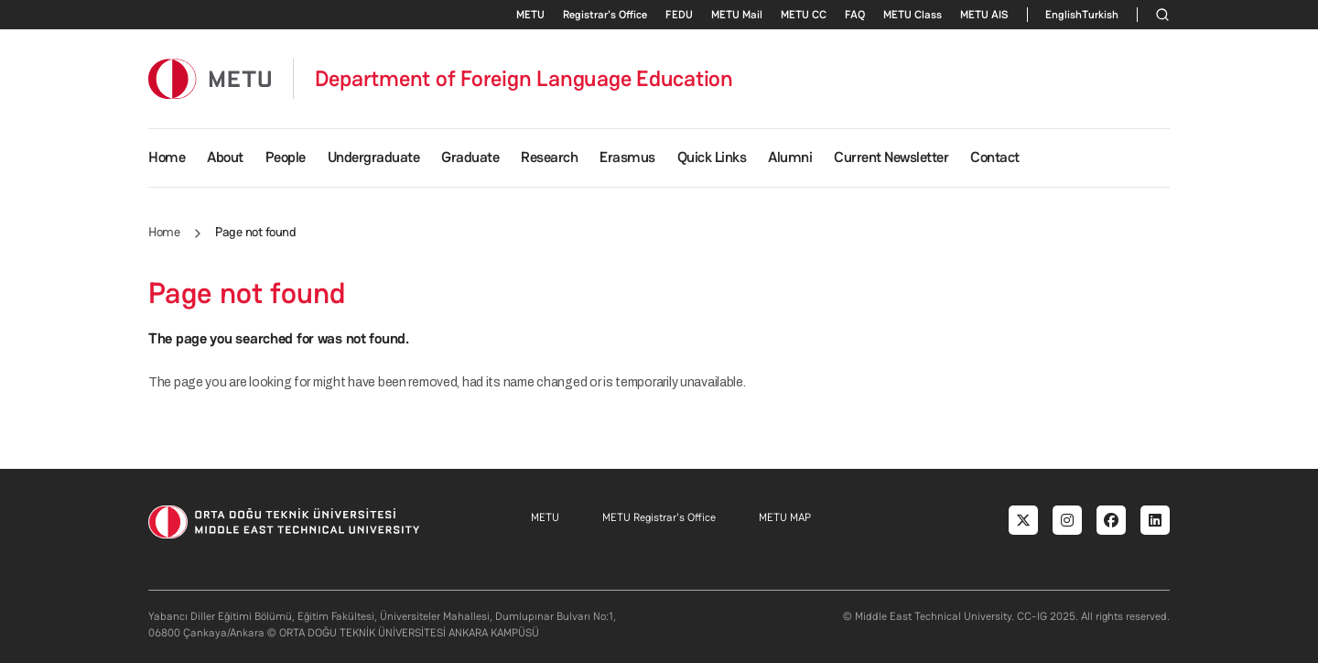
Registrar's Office (605, 14)
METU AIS (984, 14)
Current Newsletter (891, 157)
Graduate (470, 157)
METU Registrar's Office (659, 517)
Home (166, 157)
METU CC (803, 14)
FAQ (855, 14)
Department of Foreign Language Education (524, 79)
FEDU (679, 14)
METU (530, 14)
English (1063, 14)
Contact (995, 157)
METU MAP (785, 517)
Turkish (1100, 14)
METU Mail (736, 14)
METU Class (912, 14)
